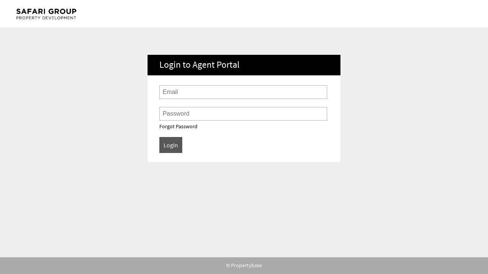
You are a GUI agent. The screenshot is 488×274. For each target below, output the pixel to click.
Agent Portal (48, 13)
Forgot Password (178, 126)
